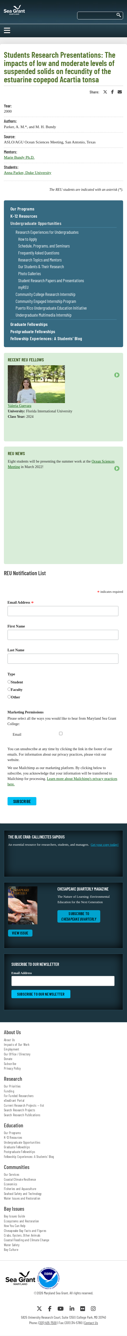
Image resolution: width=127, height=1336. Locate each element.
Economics (10, 1184)
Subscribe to (78, 916)
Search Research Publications (22, 1115)
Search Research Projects (19, 1110)
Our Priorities (12, 1086)
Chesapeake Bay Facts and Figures (25, 1231)
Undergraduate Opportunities (35, 223)
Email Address (21, 602)
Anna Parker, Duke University (27, 173)
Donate (8, 1059)
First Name (16, 626)
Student (17, 682)
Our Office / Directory (17, 1054)
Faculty (17, 690)
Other (15, 697)
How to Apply (27, 239)
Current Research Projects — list (24, 1105)
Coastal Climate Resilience (20, 1179)
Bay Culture (11, 1249)
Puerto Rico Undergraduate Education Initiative (51, 307)
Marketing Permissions (26, 712)
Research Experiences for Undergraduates (47, 232)
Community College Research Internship (45, 294)
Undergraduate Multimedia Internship (43, 314)
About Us (9, 1040)
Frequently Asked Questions (38, 252)
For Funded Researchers (19, 1096)
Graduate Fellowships (29, 324)
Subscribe (10, 1064)
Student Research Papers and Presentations (51, 280)
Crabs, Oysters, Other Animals (22, 1235)
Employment (11, 1049)
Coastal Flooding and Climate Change (26, 1240)
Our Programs (22, 208)
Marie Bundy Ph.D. (19, 157)
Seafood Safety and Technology (23, 1194)
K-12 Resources (23, 216)
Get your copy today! (104, 844)
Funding (9, 1091)
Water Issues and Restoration (22, 1198)
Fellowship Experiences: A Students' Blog (46, 338)
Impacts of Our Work (16, 1044)
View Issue (20, 933)
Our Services (11, 1174)
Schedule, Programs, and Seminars (44, 245)
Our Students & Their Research (41, 266)
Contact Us (91, 1322)
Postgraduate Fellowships (32, 331)
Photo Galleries (29, 273)
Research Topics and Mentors (40, 259)
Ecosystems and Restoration (21, 1221)
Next (116, 375)
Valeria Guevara (19, 406)
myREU (23, 287)
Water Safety (11, 1245)
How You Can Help (14, 1226)
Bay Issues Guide (14, 1216)
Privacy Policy (12, 1068)
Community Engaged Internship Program (46, 301)
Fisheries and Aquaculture (20, 1189)
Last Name (16, 650)
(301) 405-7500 (47, 1322)
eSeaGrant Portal (14, 1100)
